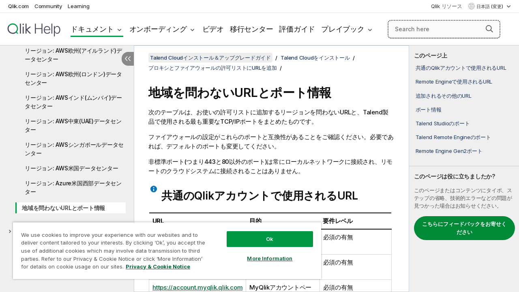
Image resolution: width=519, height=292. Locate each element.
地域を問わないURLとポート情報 (63, 207)
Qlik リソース (446, 6)
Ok (263, 233)
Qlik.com (18, 6)
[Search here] (444, 29)
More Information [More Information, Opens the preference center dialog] (263, 252)
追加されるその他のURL (444, 95)
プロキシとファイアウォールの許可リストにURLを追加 (212, 67)
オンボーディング (158, 29)
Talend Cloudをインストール (315, 57)
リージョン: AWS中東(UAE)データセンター (73, 125)
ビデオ (213, 29)
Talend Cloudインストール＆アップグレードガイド (210, 57)
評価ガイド (297, 29)
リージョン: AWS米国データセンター (71, 168)
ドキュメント (92, 29)
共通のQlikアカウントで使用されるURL (461, 67)
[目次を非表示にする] (128, 59)
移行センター (251, 29)
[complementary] (464, 168)
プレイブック (343, 29)
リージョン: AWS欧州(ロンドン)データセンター (73, 78)
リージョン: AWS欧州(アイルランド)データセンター (73, 54)
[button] (489, 29)
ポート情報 (429, 109)
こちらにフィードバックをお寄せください (464, 228)
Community (48, 6)
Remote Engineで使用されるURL (454, 81)
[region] (163, 247)
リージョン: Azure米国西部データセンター (73, 187)
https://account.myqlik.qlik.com (197, 287)
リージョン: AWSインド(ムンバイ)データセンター (73, 102)
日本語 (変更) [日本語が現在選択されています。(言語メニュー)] (490, 6)
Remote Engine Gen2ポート (449, 151)
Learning (78, 6)
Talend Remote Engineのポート (453, 137)
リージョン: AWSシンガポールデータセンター (74, 149)
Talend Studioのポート (443, 123)
